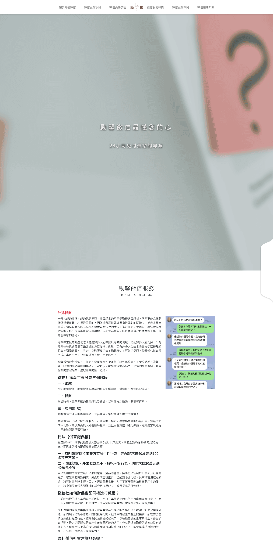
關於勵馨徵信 (67, 7)
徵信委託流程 (117, 7)
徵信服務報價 (155, 7)
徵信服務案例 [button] (180, 7)
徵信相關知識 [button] (205, 7)
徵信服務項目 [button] (92, 7)
